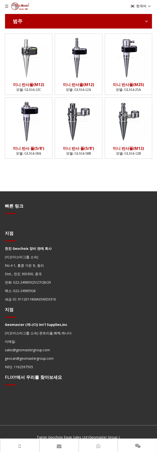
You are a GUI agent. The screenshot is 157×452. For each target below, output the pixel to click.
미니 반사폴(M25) (128, 84)
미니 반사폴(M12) (28, 84)
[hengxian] (10, 213)
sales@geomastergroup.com (27, 350)
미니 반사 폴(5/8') (28, 148)
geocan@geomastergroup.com (29, 358)
